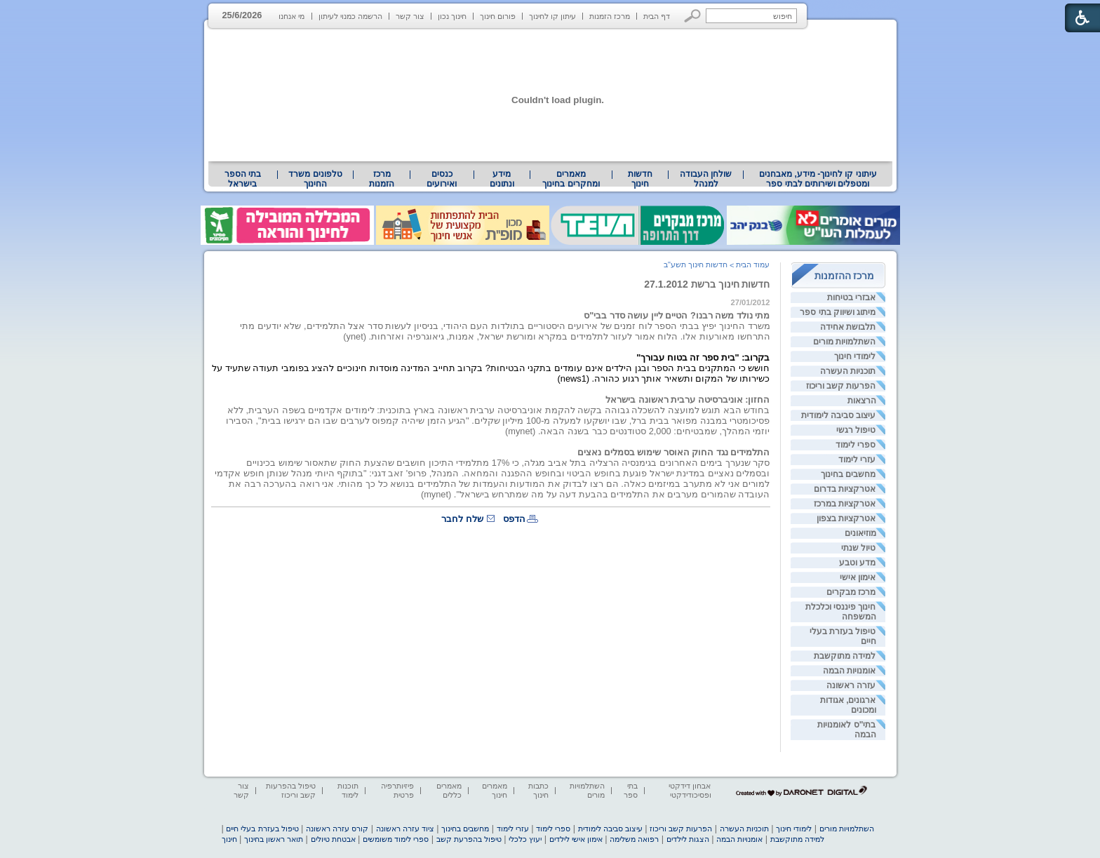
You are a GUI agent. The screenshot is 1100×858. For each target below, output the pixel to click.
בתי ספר (631, 790)
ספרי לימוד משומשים (396, 839)
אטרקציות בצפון (846, 518)
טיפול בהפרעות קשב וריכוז (291, 790)
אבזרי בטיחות (851, 297)
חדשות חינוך (640, 179)
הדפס (514, 519)
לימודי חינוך (855, 356)
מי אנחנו (291, 16)
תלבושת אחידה (848, 327)
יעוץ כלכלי (525, 839)
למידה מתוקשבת (845, 656)
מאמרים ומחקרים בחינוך (570, 179)
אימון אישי (858, 577)
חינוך (229, 839)
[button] (693, 15)
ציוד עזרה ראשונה (405, 828)
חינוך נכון (452, 16)
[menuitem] (818, 179)
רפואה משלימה (634, 839)
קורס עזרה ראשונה (337, 828)
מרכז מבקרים (851, 592)
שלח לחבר (462, 519)
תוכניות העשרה (848, 371)
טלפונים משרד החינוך (315, 179)
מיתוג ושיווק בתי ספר (838, 312)
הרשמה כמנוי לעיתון (350, 16)
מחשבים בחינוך (848, 474)
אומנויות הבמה (849, 671)
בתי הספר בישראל (242, 179)
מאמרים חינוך (494, 790)
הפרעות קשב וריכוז (841, 386)
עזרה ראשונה (851, 685)
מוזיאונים (860, 533)
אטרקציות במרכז (845, 504)
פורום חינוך (498, 16)
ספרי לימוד (856, 445)
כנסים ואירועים (442, 179)
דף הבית (656, 16)
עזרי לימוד (857, 459)
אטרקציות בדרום (845, 489)
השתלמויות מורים (844, 342)
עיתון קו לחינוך (552, 16)
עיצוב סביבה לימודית (838, 415)
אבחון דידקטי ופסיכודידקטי (690, 790)
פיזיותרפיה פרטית (397, 790)
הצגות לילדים (687, 839)
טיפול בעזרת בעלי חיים (262, 828)
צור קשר (410, 16)
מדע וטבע (857, 563)
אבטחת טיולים (333, 839)
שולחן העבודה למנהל (706, 179)
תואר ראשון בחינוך (273, 839)
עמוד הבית (753, 264)
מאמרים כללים (449, 790)
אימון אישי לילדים (576, 839)
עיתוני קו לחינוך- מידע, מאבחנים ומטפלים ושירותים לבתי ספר (818, 179)
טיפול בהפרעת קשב (469, 839)
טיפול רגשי (856, 430)
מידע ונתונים (502, 179)
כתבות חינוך (538, 790)
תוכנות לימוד (347, 790)
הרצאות (861, 400)
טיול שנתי (858, 548)
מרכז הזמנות (609, 16)
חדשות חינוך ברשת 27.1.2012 (707, 284)
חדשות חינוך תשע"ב (695, 264)
